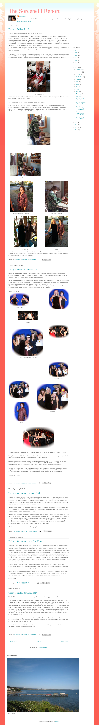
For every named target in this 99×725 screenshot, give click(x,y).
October (78, 74)
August (78, 79)
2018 (76, 57)
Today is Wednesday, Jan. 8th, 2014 (24, 541)
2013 (76, 122)
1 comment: (31, 583)
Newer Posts (13, 641)
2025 (76, 50)
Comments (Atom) (43, 647)
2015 (76, 65)
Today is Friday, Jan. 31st (20, 29)
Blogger (57, 721)
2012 (76, 125)
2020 (76, 55)
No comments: (32, 259)
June (77, 84)
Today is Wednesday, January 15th (24, 493)
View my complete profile (24, 21)
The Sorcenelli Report (34, 11)
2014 (76, 67)
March (78, 91)
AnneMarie (22, 16)
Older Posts (64, 641)
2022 (76, 52)
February (79, 94)
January (78, 96)
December (79, 69)
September (79, 77)
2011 (76, 127)
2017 (76, 60)
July (77, 81)
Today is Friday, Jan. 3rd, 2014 (22, 593)
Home (39, 641)
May (77, 86)
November (79, 72)
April (77, 89)
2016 (76, 62)
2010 (76, 130)
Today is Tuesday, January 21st (22, 269)
